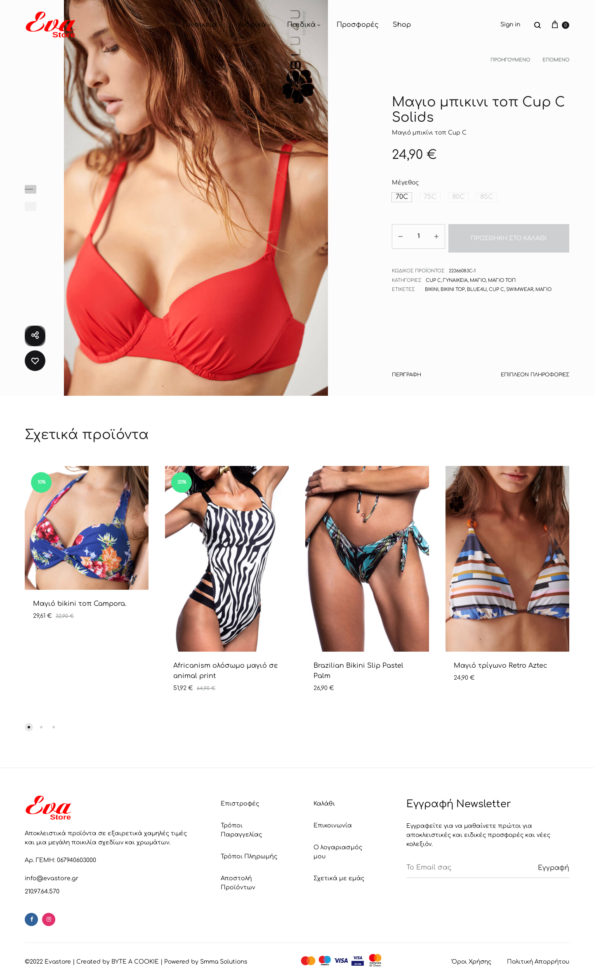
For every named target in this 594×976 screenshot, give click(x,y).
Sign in (510, 24)
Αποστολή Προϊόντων (237, 881)
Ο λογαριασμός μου (343, 846)
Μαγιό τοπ (501, 275)
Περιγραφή (406, 374)
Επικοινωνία (332, 825)
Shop (402, 24)
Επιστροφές (239, 803)
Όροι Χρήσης (471, 961)
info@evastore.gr (50, 878)
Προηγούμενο (510, 60)
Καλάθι (324, 803)
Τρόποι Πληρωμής (248, 855)
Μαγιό (477, 275)
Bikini (431, 285)
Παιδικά (305, 24)
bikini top (452, 285)
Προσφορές (358, 24)
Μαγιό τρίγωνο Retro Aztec (500, 665)
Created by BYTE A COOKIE (117, 961)
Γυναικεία (203, 24)
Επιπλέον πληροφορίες (537, 374)
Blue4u (476, 285)
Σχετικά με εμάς (338, 868)
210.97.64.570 (42, 891)
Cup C (433, 275)
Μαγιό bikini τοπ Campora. (79, 603)
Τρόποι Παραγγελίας (241, 829)
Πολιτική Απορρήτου (538, 961)
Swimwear (517, 285)
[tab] (406, 376)
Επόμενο (555, 60)
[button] (401, 197)
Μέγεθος (405, 183)
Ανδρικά (255, 24)
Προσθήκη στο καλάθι (508, 235)
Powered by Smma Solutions (206, 961)
